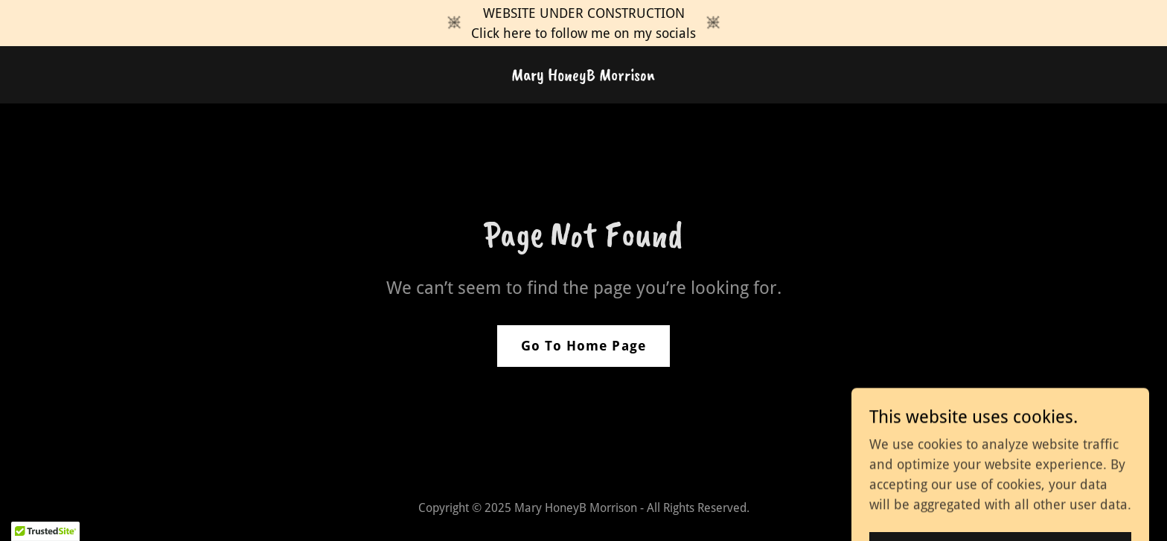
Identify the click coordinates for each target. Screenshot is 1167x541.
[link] (583, 75)
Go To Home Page (583, 345)
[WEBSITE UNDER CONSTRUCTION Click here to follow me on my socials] (583, 23)
